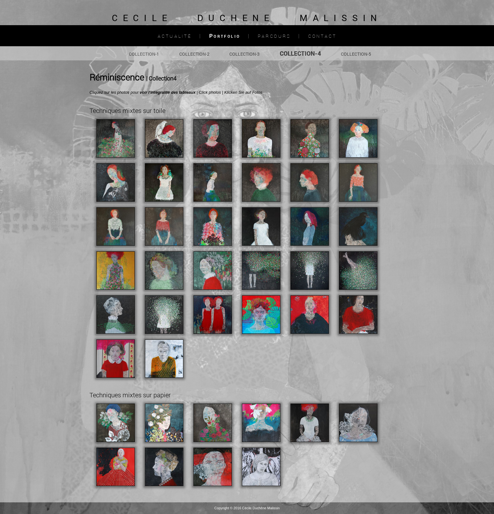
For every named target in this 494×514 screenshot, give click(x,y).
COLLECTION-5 (356, 54)
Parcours (274, 35)
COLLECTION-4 (300, 53)
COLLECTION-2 (194, 54)
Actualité (175, 35)
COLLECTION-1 (144, 54)
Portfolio (224, 35)
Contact (322, 35)
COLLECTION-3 (244, 54)
